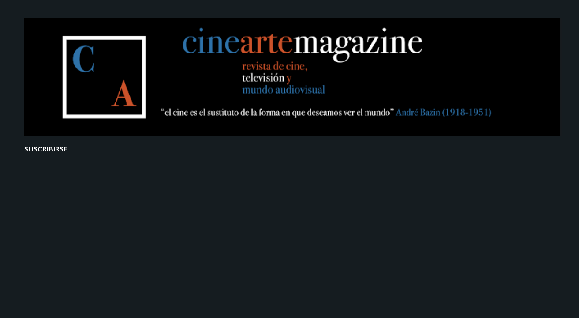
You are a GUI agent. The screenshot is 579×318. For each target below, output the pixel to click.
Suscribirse (45, 148)
